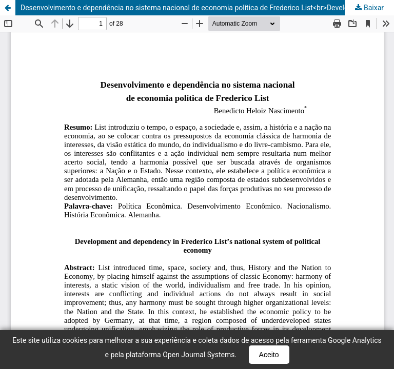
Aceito (269, 355)
